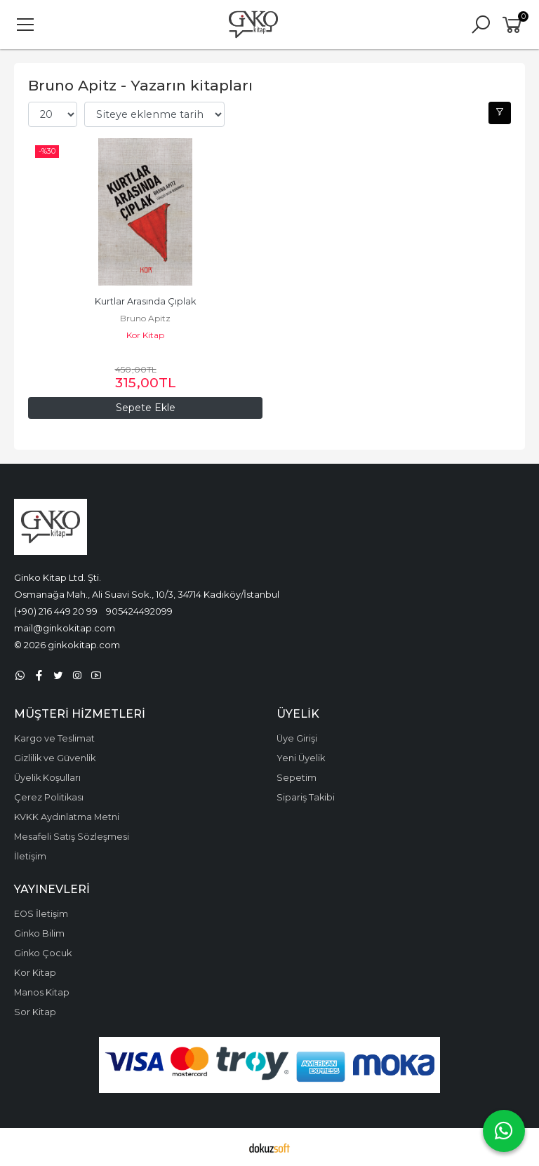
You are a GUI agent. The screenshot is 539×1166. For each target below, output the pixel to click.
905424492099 (139, 611)
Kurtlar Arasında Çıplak (145, 301)
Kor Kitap (145, 335)
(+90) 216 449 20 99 (56, 611)
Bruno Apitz (145, 318)
